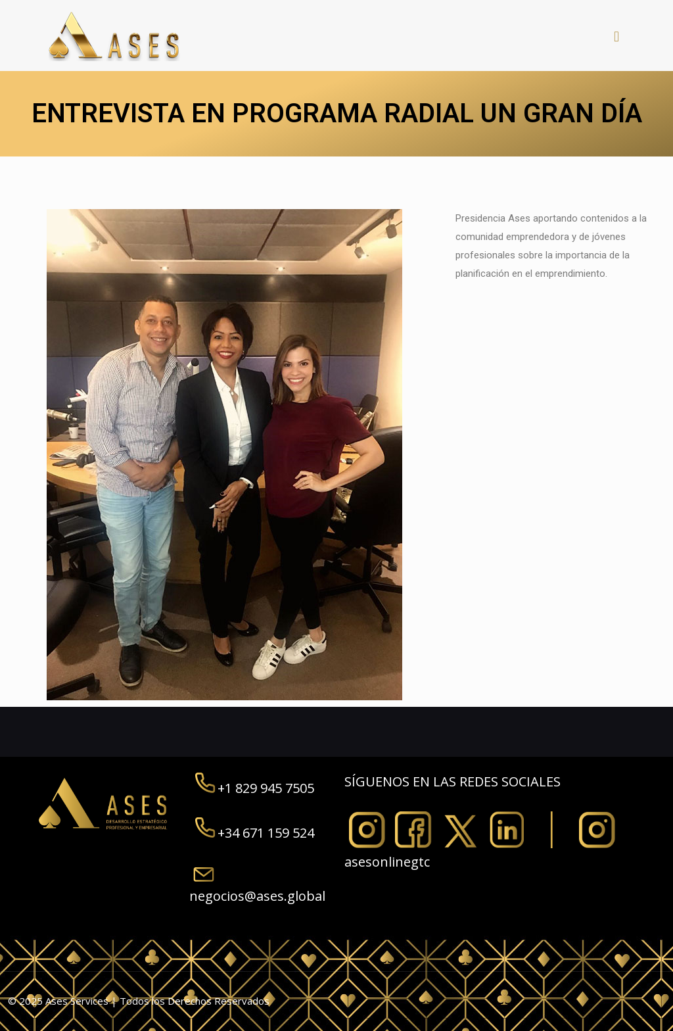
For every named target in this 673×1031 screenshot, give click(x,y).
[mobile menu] (616, 35)
